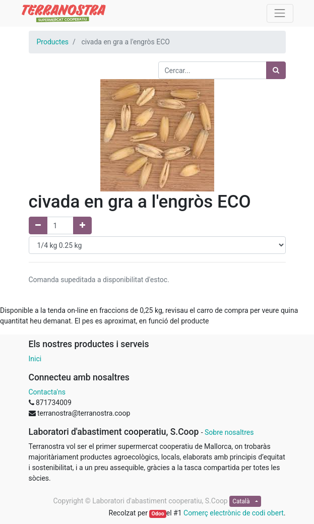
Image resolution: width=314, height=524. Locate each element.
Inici (35, 359)
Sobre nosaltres (229, 432)
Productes (53, 42)
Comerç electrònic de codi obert (233, 513)
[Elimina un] (38, 225)
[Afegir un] (82, 225)
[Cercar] (276, 70)
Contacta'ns (47, 392)
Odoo (158, 513)
